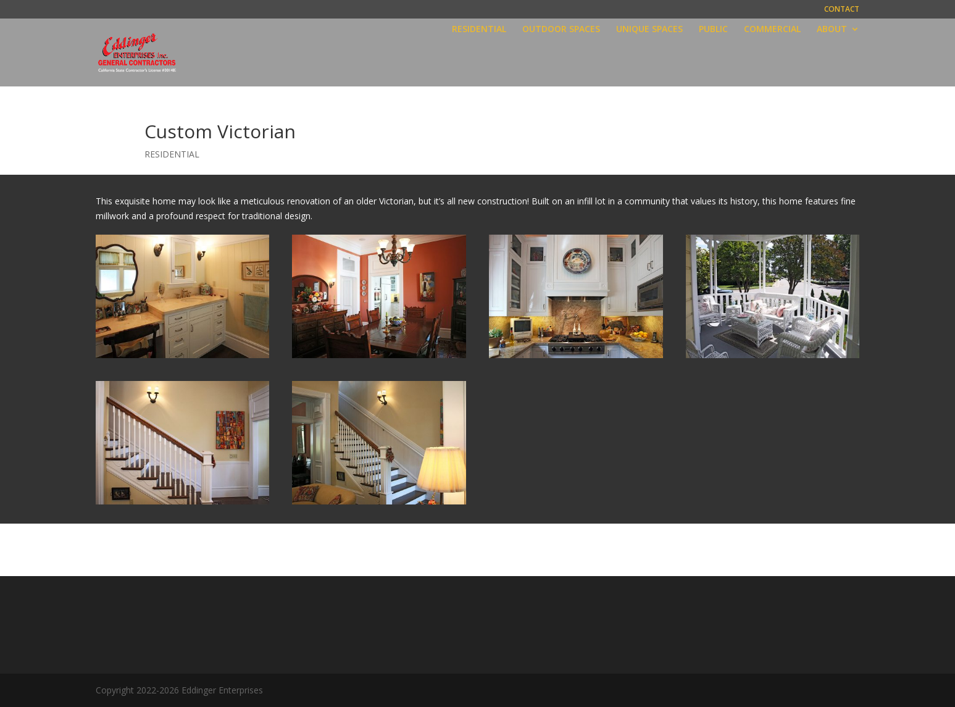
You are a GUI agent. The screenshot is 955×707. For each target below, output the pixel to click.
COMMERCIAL (772, 30)
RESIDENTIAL (479, 30)
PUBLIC (713, 30)
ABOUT (832, 30)
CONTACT (841, 10)
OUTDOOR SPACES (561, 30)
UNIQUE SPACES (649, 30)
